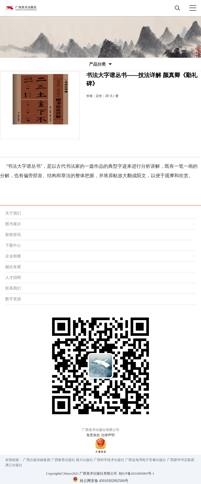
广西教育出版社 (63, 460)
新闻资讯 (13, 234)
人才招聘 (13, 277)
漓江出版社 (13, 465)
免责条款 (93, 435)
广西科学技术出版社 (109, 460)
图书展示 (13, 224)
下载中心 (13, 245)
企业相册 (13, 256)
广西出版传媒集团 (36, 460)
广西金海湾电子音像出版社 (145, 460)
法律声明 (108, 435)
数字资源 (13, 299)
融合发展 (13, 266)
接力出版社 (84, 460)
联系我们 (13, 288)
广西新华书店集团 (180, 460)
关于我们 (13, 213)
